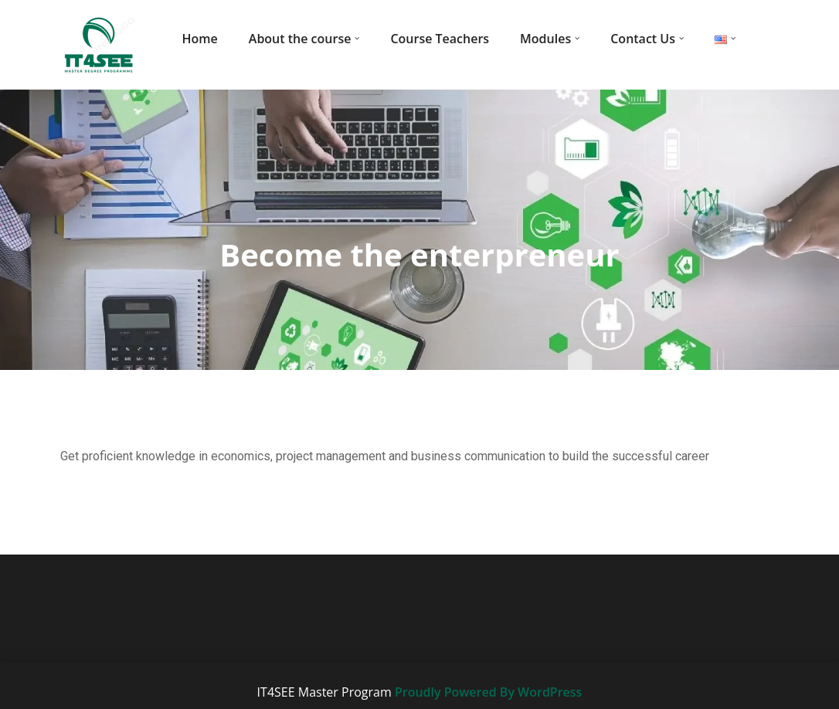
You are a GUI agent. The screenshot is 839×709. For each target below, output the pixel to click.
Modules (545, 38)
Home (200, 38)
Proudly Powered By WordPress (488, 692)
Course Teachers (439, 38)
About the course (300, 38)
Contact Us (642, 38)
